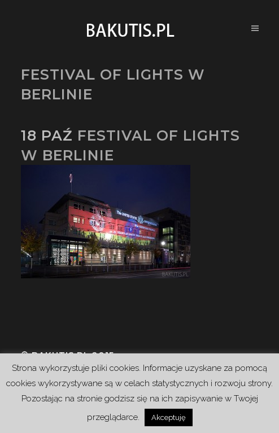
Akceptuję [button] (168, 417)
